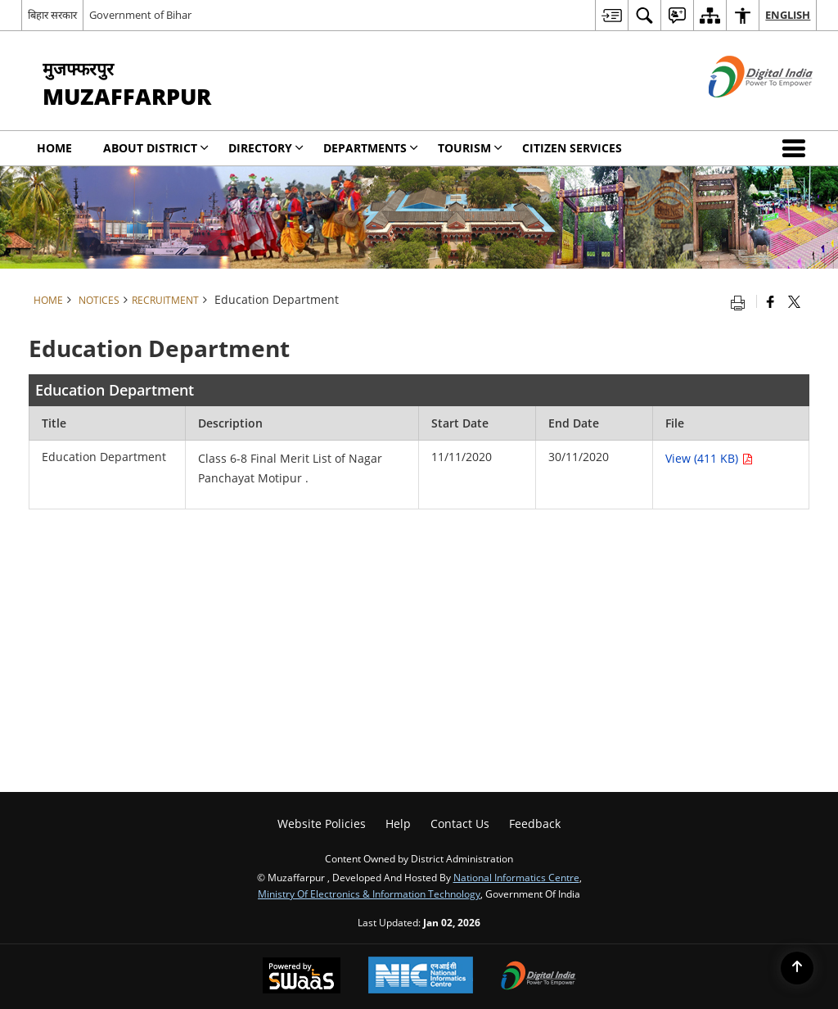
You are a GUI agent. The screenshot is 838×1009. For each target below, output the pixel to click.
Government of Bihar (140, 14)
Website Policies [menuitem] (321, 823)
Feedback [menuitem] (535, 823)
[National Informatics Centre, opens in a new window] (420, 976)
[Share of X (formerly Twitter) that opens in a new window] (794, 301)
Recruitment (165, 299)
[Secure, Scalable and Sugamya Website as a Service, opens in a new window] (301, 977)
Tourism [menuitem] (470, 148)
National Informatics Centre (516, 877)
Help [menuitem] (398, 823)
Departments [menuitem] (370, 148)
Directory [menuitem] (266, 148)
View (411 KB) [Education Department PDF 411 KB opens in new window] (709, 458)
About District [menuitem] (156, 148)
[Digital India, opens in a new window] (538, 977)
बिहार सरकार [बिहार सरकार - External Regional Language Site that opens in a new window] (52, 14)
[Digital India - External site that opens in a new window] (740, 111)
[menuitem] (611, 15)
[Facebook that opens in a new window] (770, 301)
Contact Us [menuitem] (459, 823)
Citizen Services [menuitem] (572, 148)
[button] (797, 148)
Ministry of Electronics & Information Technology (369, 893)
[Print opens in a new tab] (741, 301)
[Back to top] (797, 968)
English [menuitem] (787, 14)
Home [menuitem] (54, 148)
